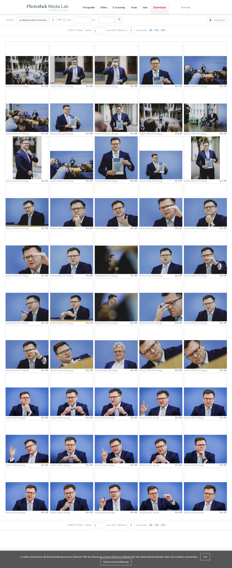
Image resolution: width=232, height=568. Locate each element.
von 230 (111, 30)
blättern (122, 30)
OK (205, 556)
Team (134, 7)
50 (150, 30)
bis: (93, 19)
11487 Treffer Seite (79, 30)
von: (69, 19)
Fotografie (89, 7)
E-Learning (119, 7)
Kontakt (185, 7)
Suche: (10, 19)
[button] (119, 20)
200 (163, 30)
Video (103, 7)
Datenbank (159, 7)
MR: (60, 19)
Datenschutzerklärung (116, 561)
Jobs (145, 7)
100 (156, 30)
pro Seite (150, 30)
